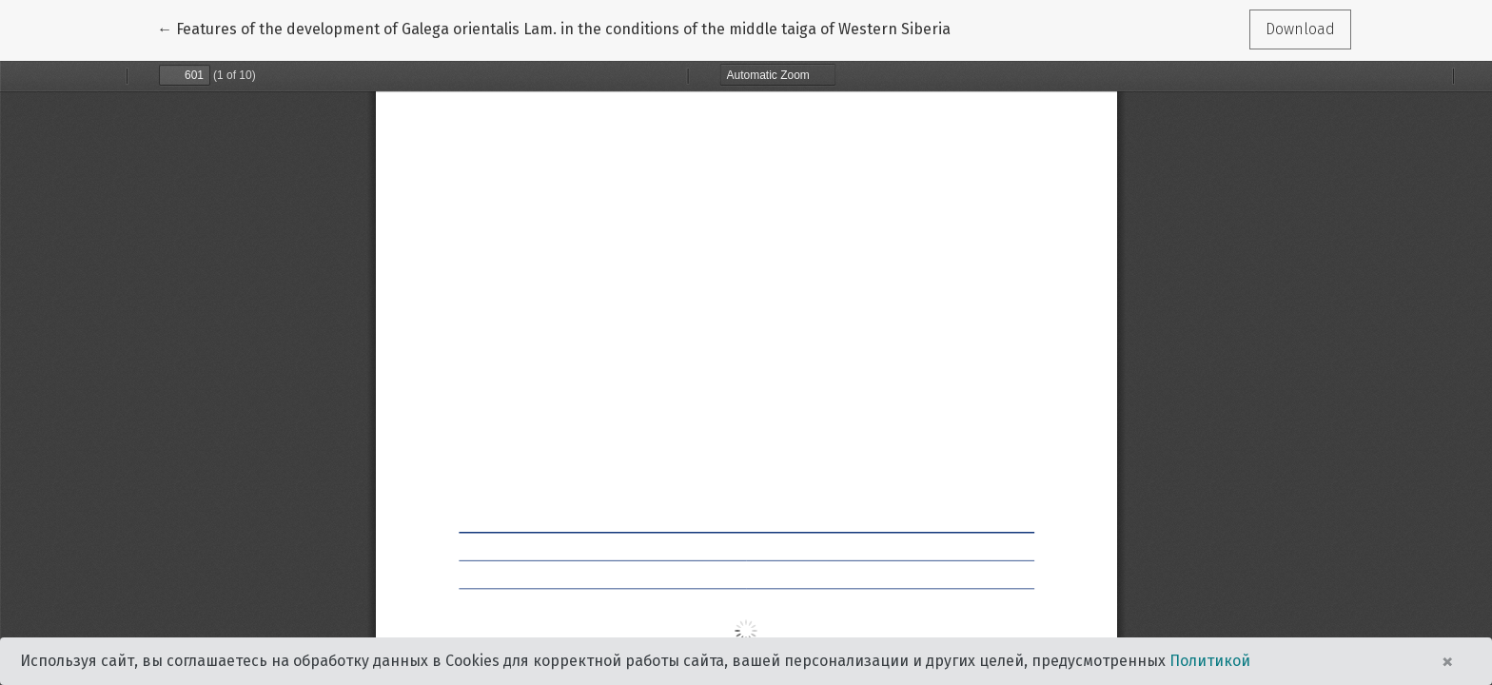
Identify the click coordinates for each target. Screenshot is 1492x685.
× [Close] (1447, 661)
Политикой (1209, 661)
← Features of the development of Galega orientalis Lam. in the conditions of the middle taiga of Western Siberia (554, 27)
